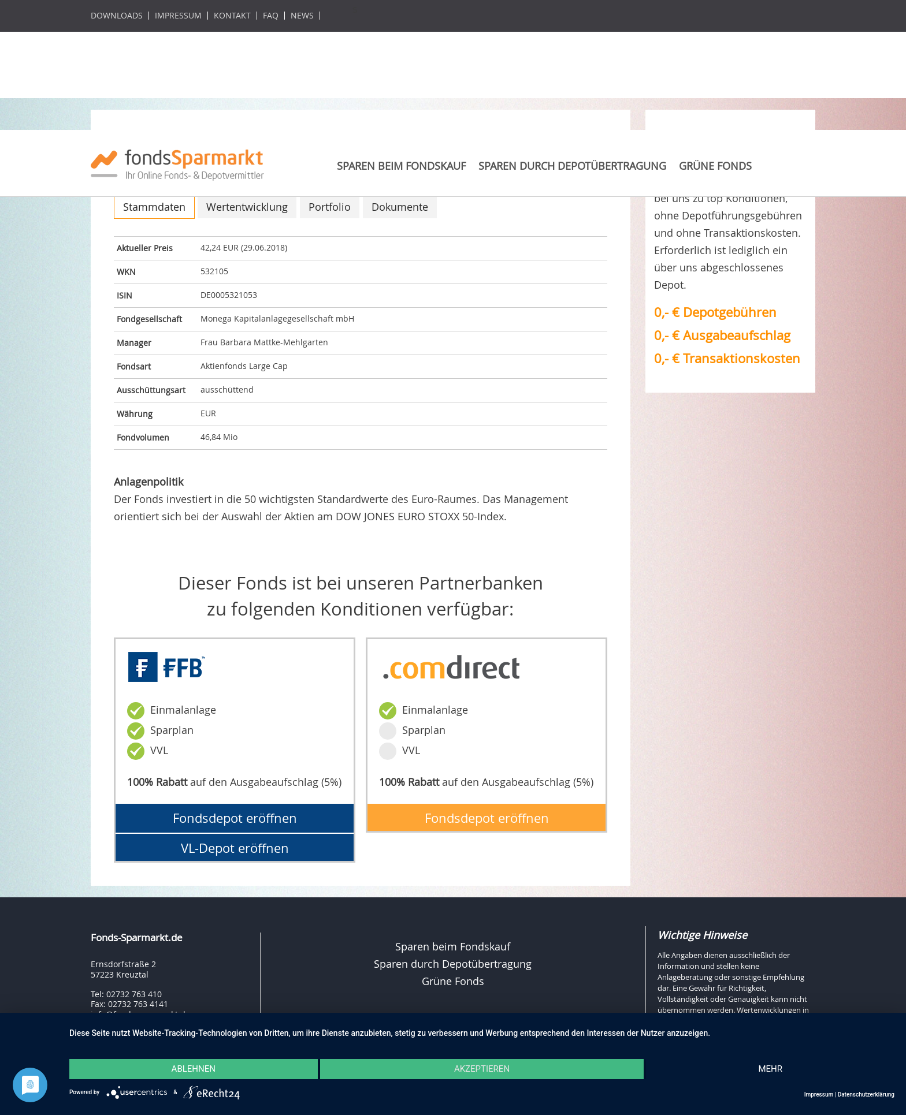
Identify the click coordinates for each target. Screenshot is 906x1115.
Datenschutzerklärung (866, 1094)
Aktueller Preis (145, 248)
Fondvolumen (143, 437)
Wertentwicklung (247, 207)
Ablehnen (192, 1069)
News (302, 16)
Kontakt (232, 16)
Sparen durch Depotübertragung (572, 166)
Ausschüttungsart (151, 390)
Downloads (117, 16)
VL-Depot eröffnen (235, 848)
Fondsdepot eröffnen (235, 818)
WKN (126, 271)
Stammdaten (154, 207)
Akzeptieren (482, 1069)
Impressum (178, 16)
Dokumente (400, 207)
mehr (771, 1069)
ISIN (124, 295)
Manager (134, 342)
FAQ (271, 16)
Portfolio (330, 207)
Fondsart (134, 366)
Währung (135, 413)
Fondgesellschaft (149, 319)
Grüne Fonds (715, 166)
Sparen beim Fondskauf (401, 166)
